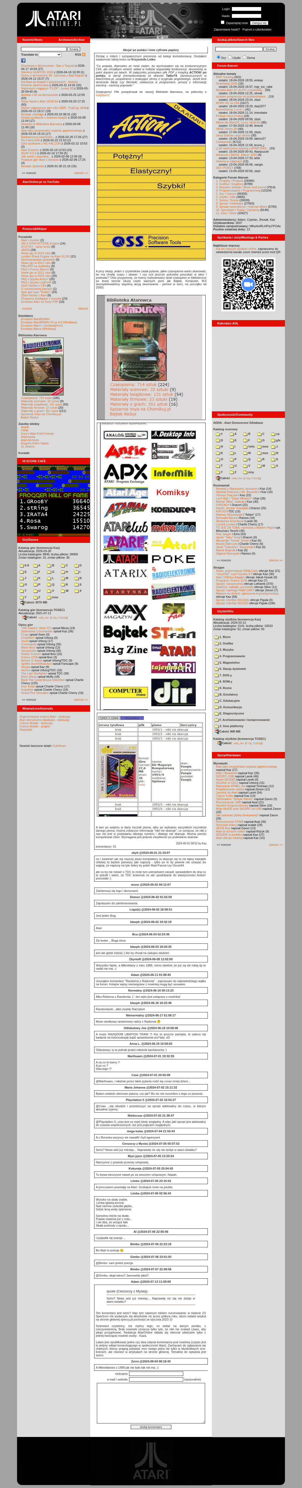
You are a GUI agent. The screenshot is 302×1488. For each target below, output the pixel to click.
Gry (223, 57)
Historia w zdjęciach (229, 161)
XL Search (28, 446)
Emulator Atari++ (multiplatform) (42, 325)
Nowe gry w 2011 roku (36, 272)
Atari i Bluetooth (226, 773)
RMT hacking (225, 77)
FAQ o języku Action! (35, 279)
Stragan (218, 567)
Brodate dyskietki (32, 166)
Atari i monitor (30, 240)
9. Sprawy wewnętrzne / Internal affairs (241, 206)
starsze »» (81, 172)
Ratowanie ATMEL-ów (230, 786)
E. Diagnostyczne (229, 713)
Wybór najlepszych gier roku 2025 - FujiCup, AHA (53, 107)
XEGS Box (223, 828)
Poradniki (25, 237)
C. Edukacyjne (227, 700)
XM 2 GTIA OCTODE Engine (40, 243)
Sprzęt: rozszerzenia (229, 583)
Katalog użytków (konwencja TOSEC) (239, 738)
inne (52, 597)
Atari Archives (30, 440)
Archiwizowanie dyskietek (38, 259)
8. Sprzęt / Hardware (229, 203)
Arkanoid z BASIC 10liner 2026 (236, 154)
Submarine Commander (37, 631)
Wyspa (25, 667)
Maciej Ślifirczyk (226, 543)
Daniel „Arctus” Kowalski (232, 508)
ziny (248, 472)
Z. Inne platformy (229, 726)
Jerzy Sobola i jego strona (233, 135)
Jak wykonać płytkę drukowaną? (237, 815)
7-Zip (54, 617)
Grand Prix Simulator (35, 692)
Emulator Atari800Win (35, 319)
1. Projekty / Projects (229, 180)
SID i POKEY (225, 167)
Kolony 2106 (29, 657)
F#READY (223, 504)
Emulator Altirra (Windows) (38, 328)
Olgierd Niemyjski (227, 553)
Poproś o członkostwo (256, 29)
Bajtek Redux (29, 417)
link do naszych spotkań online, (236, 248)
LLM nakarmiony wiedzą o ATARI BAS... (242, 148)
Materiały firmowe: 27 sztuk (39, 407)
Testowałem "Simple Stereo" (234, 799)
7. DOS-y (223, 675)
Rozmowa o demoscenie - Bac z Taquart (47, 65)
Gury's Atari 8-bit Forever (37, 433)
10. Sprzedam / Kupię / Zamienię (237, 209)
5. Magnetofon (227, 662)
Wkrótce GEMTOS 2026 (37, 72)
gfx (276, 440)
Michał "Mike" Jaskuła (230, 501)
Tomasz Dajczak (227, 495)
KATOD (221, 511)
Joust (24, 641)
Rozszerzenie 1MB (228, 802)
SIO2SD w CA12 (227, 782)
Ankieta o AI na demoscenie (39, 94)
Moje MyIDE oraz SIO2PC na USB (239, 808)
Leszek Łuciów (225, 524)
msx (262, 453)
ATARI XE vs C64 (227, 103)
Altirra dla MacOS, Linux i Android (238, 122)
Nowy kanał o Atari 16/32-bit (39, 101)
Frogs (25, 634)
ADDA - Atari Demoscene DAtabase (238, 422)
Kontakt (23, 453)
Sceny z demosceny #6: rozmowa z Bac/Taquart (53, 75)
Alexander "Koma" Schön (232, 540)
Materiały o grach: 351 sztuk (39, 410)
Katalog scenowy (225, 429)
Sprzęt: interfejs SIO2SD (232, 603)
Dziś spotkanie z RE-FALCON (41, 143)
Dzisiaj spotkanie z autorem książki (44, 117)
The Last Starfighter (34, 673)
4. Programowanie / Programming (238, 190)
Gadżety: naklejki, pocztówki (234, 587)
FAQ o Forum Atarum (35, 269)
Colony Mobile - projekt (34, 726)
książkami (102, 95)
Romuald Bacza (226, 517)
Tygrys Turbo (224, 795)
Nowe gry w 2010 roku (36, 275)
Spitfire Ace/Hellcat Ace (36, 663)
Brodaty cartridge (32, 114)
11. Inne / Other (226, 213)
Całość (30, 617)
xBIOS (25, 249)
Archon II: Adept (32, 660)
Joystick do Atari (226, 792)
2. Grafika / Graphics (229, 184)
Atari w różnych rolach (230, 831)
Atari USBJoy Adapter (230, 577)
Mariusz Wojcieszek (229, 514)
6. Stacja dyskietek (230, 668)
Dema (251, 57)
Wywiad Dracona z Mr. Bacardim (237, 491)
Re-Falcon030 (30, 140)
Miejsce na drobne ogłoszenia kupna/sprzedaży (247, 593)
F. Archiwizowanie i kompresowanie (242, 719)
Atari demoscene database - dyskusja (44, 719)
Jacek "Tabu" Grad (228, 537)
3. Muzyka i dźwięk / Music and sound (241, 187)
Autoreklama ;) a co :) (230, 109)
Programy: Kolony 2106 (231, 580)
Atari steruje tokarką (229, 837)
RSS (80, 54)
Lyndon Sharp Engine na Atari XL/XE (45, 256)
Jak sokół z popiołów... (36, 156)
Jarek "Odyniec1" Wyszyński (235, 547)
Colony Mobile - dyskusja (35, 723)
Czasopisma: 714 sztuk (36, 397)
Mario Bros (28, 647)
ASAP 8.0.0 (29, 153)
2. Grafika (224, 643)
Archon (26, 670)
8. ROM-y (223, 681)
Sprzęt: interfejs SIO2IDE (232, 600)
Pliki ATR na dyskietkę (35, 266)
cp (275, 433)
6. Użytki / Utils (226, 197)
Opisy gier (25, 624)
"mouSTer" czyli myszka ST (234, 574)
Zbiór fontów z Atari (34, 295)
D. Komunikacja (228, 707)
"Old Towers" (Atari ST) (36, 628)
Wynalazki (220, 763)
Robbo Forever (31, 654)
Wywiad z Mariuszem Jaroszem (237, 488)
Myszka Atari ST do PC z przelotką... (240, 90)
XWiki (24, 430)
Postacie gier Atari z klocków (40, 159)
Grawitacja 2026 (227, 83)
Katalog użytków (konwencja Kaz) (237, 619)
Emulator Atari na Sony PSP (39, 301)
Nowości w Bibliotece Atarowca (41, 124)
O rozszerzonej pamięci (36, 288)
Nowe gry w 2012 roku (36, 262)
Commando (29, 644)
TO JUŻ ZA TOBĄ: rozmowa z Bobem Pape (245, 527)
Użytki (236, 57)
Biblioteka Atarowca (32, 335)
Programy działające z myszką (41, 298)
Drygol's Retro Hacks (35, 443)
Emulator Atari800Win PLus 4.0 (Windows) (49, 322)
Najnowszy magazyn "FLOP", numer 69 (47, 88)
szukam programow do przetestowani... (242, 96)
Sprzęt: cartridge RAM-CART (235, 590)
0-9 (24, 565)
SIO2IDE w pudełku (229, 834)
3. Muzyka (224, 649)
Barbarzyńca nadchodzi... (38, 137)
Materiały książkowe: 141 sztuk (41, 404)
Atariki (25, 427)
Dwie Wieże (29, 676)
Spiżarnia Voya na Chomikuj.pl (41, 414)
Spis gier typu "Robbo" (36, 292)
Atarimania (28, 436)
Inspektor (27, 689)
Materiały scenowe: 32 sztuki (40, 401)
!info (249, 446)
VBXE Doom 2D (226, 128)
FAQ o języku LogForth (36, 282)
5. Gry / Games (226, 193)
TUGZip (62, 617)
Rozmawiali (221, 485)
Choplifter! (28, 637)
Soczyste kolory (226, 825)
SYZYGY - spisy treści (36, 246)
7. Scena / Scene (227, 200)
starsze (83, 308)
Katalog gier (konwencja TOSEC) (41, 610)
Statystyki (25, 729)
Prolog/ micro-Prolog (229, 115)
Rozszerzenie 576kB (229, 821)
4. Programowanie (230, 656)
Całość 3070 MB (33, 602)
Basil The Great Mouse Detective (43, 679)
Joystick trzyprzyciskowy (232, 805)
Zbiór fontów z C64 (33, 285)
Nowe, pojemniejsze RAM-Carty (237, 570)
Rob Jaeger (223, 534)
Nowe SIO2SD (225, 779)
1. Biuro (223, 637)
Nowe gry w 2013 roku (36, 253)
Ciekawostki (224, 141)
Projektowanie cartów (230, 789)
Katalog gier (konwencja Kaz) (39, 547)
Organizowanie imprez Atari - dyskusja (44, 716)
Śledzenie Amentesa (229, 521)
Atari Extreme (30, 150)
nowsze (27, 308)
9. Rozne (223, 688)
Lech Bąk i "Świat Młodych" (234, 498)
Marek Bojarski (226, 550)
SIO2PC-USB (225, 776)
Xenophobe (28, 650)
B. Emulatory (226, 694)
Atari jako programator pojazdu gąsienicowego (51, 130)
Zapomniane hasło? (227, 29)
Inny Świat (28, 686)
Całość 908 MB (228, 731)
